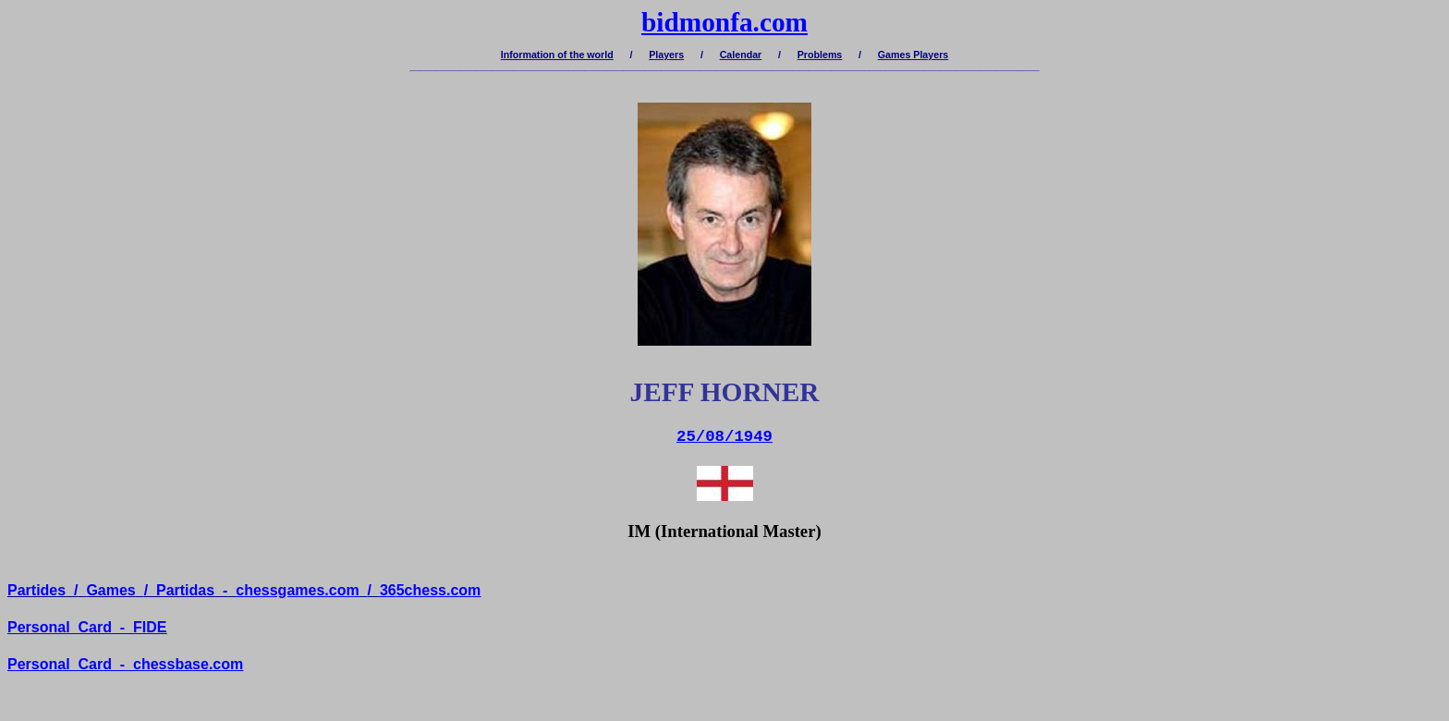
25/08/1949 (724, 437)
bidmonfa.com (724, 22)
